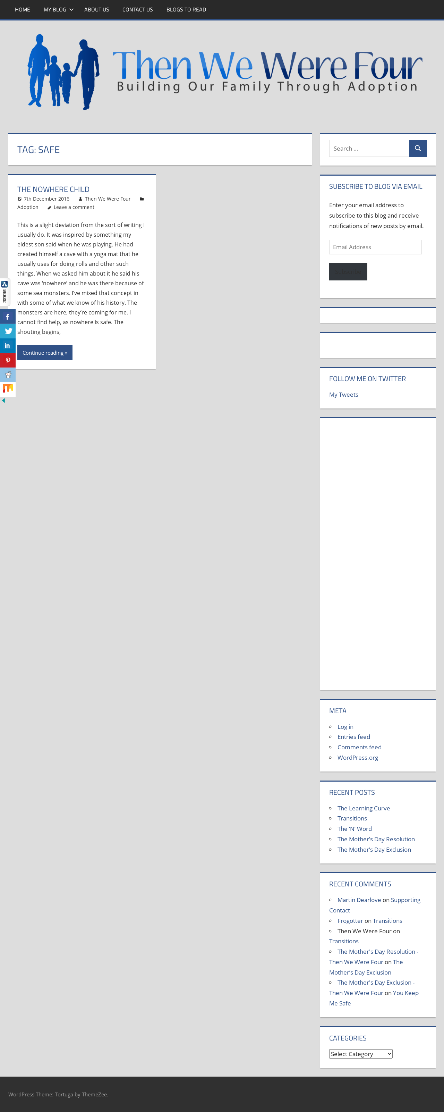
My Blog (59, 9)
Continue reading (43, 352)
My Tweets (343, 394)
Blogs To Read (186, 9)
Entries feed (354, 737)
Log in (345, 727)
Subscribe (348, 272)
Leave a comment (74, 207)
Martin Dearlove (359, 900)
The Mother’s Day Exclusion (374, 849)
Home (22, 9)
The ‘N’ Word (355, 829)
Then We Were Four (108, 198)
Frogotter (350, 921)
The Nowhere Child (53, 189)
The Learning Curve (364, 808)
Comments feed (360, 747)
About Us (96, 9)
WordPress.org (358, 757)
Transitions (352, 818)
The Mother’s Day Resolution (376, 839)
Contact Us (137, 9)
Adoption (28, 207)
